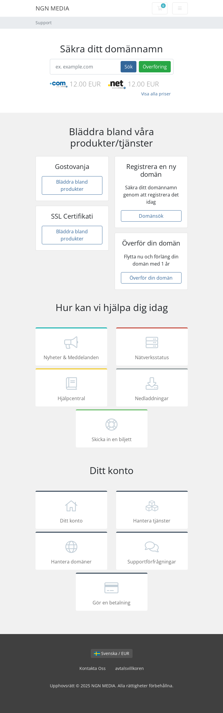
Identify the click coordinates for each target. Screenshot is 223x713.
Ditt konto (71, 511)
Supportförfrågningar (152, 552)
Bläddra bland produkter (72, 185)
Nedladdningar (152, 388)
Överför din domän (151, 278)
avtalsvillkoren (129, 668)
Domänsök (151, 216)
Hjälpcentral (71, 388)
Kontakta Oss (92, 668)
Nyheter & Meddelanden (71, 347)
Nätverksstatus (152, 347)
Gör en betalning (111, 593)
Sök (128, 66)
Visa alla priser (156, 94)
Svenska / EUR (111, 653)
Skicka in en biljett (111, 429)
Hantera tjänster (152, 511)
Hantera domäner (71, 552)
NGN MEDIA (52, 8)
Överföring (155, 66)
